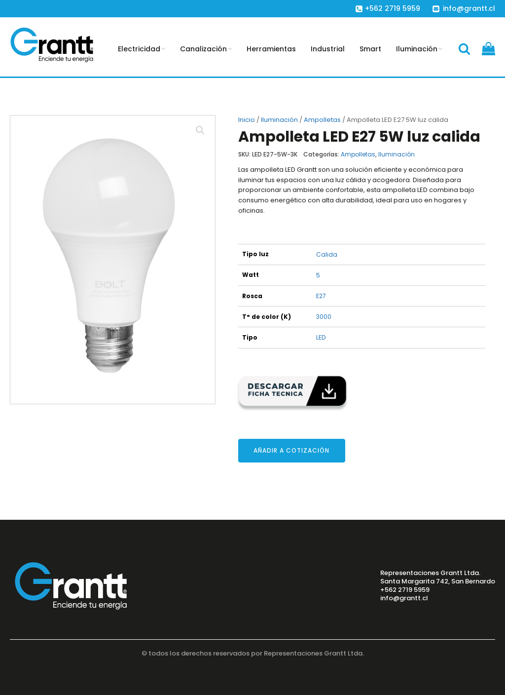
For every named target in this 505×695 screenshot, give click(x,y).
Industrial (328, 49)
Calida (326, 254)
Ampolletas (322, 119)
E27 (321, 296)
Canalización (206, 49)
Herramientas (271, 49)
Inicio (246, 119)
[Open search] (464, 48)
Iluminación (419, 49)
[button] (200, 130)
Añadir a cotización (291, 450)
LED (320, 337)
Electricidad (141, 49)
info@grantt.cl (404, 598)
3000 (323, 316)
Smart (370, 49)
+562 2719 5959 (405, 590)
